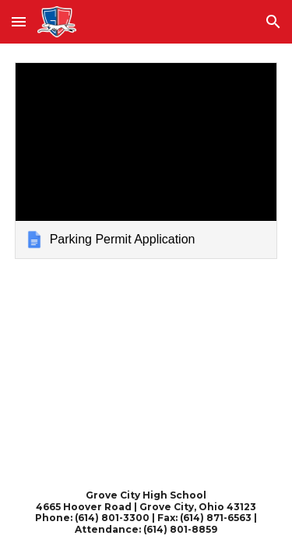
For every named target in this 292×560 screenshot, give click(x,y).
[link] (146, 160)
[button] (18, 21)
